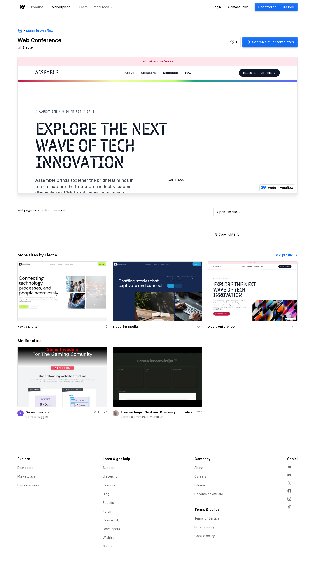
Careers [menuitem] (200, 476)
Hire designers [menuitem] (28, 485)
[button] (38, 7)
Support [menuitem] (109, 467)
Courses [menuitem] (109, 485)
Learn (83, 7)
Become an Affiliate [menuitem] (208, 494)
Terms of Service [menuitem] (207, 518)
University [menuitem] (110, 476)
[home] (22, 7)
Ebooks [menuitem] (108, 502)
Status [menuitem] (107, 546)
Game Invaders (37, 412)
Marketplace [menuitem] (27, 476)
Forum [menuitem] (107, 511)
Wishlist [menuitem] (108, 537)
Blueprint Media (125, 326)
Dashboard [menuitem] (25, 467)
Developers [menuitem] (111, 529)
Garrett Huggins (37, 417)
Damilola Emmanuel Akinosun (142, 417)
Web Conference (221, 326)
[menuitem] (289, 467)
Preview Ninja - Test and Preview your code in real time (158, 412)
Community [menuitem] (111, 520)
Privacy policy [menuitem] (204, 527)
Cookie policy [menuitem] (204, 536)
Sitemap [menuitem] (200, 485)
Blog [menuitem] (106, 494)
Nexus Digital (28, 326)
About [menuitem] (198, 467)
